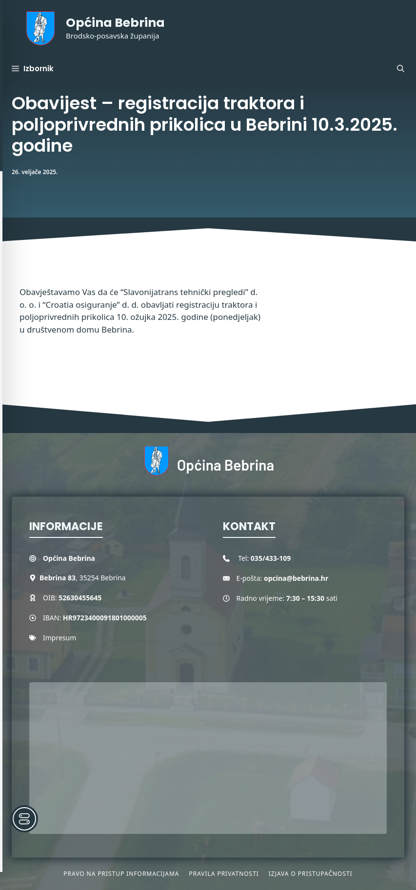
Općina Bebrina (115, 22)
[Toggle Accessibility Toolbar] (24, 818)
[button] (400, 69)
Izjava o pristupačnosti (311, 874)
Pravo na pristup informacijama (121, 874)
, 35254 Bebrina (83, 577)
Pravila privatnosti (223, 874)
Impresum (59, 637)
